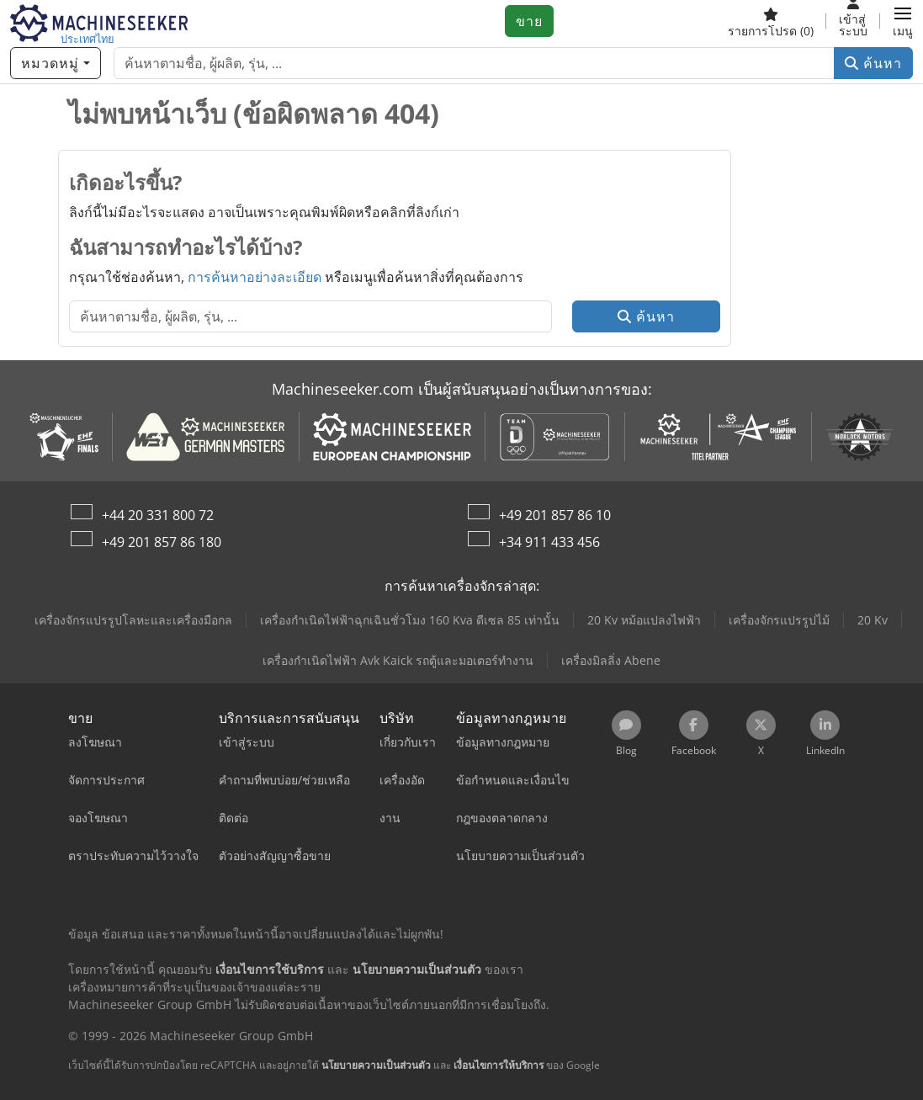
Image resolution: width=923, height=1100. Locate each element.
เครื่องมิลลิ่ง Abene (610, 660)
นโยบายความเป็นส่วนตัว (376, 1065)
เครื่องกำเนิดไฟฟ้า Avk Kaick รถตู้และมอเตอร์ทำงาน (398, 660)
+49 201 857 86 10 (555, 515)
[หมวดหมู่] (55, 63)
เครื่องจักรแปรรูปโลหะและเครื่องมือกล (133, 620)
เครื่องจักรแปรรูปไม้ (779, 620)
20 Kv (872, 620)
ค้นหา (873, 63)
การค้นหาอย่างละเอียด (254, 277)
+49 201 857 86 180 (161, 542)
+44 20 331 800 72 (158, 515)
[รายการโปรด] (771, 21)
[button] (903, 21)
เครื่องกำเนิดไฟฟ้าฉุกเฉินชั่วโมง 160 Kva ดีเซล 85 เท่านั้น (410, 620)
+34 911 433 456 (549, 542)
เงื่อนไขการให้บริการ (499, 1065)
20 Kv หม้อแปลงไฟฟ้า (644, 620)
